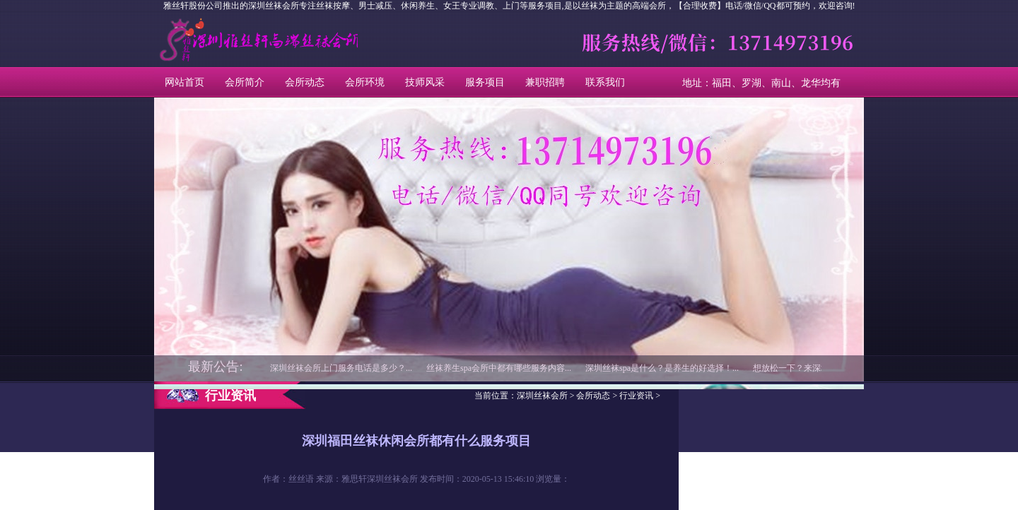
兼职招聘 (545, 82)
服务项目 (485, 82)
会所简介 (244, 82)
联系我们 (605, 82)
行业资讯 (636, 396)
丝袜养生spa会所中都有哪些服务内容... (498, 368)
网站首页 (184, 82)
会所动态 (304, 82)
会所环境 (365, 82)
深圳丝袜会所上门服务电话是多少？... (341, 368)
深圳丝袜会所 (218, 40)
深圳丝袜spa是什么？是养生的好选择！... (662, 368)
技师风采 (425, 82)
